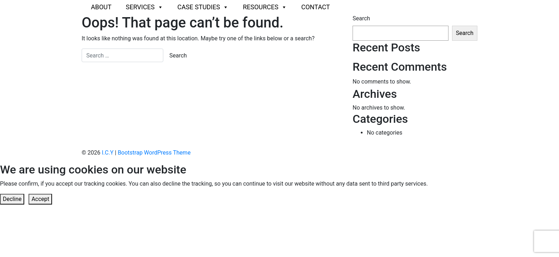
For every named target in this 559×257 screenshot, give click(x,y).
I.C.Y (107, 152)
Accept (40, 199)
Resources (265, 7)
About (101, 7)
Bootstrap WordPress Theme (154, 152)
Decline (12, 199)
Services (144, 7)
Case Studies (203, 7)
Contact (315, 7)
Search (361, 18)
